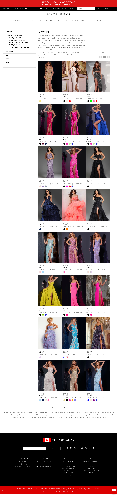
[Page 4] (59, 407)
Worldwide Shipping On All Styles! (58, 4)
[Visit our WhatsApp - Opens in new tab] (91, 448)
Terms (91, 473)
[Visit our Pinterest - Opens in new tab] (84, 448)
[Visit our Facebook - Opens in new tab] (72, 448)
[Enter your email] (33, 448)
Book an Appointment (91, 462)
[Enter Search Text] (86, 8)
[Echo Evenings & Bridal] (58, 14)
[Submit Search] (78, 8)
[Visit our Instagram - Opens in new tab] (76, 448)
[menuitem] (7, 9)
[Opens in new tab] (72, 20)
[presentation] (50, 76)
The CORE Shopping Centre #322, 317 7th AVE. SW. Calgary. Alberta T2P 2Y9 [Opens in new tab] (45, 465)
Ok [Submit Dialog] (113, 491)
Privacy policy (91, 469)
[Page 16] (65, 407)
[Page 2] (53, 407)
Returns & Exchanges (91, 465)
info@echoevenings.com (22, 467)
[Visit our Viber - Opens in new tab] (95, 448)
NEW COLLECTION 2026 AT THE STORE (58, 2)
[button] (113, 9)
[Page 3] (56, 407)
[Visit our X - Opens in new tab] (80, 448)
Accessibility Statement (91, 471)
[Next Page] (68, 407)
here (72, 492)
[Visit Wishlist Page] (108, 9)
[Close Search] (94, 8)
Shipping (91, 467)
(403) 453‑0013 (22, 462)
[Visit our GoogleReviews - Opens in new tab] (99, 448)
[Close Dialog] (3, 491)
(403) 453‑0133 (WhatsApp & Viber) (22, 465)
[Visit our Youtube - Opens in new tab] (87, 448)
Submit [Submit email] (58, 448)
